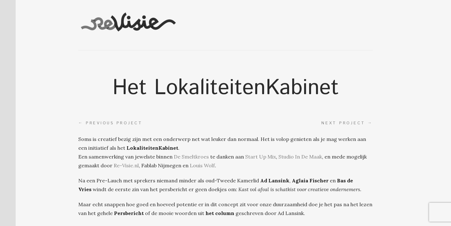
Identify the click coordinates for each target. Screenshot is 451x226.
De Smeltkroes (191, 156)
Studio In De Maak (300, 156)
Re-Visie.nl (126, 165)
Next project (347, 123)
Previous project (110, 123)
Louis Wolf (202, 165)
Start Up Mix (260, 156)
